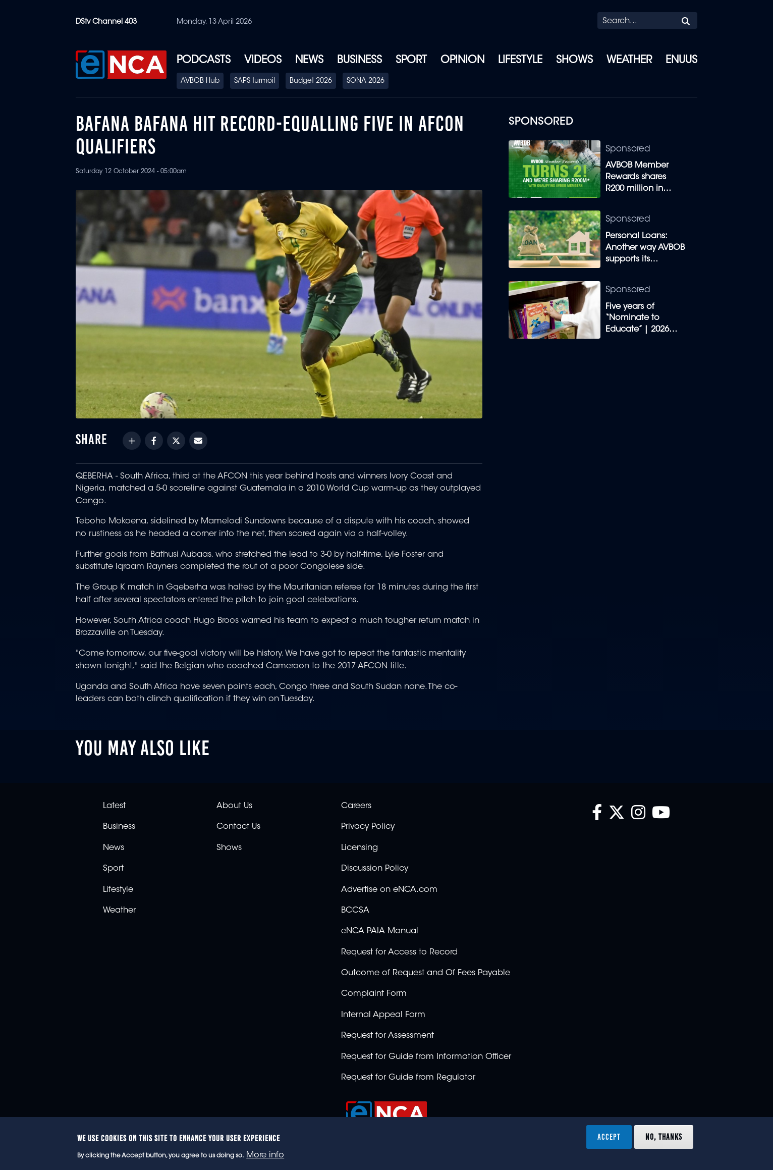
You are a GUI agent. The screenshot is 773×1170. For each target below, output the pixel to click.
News (309, 61)
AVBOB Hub (200, 81)
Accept (609, 1137)
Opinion (462, 61)
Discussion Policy (374, 869)
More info (265, 1155)
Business (359, 61)
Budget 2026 (311, 81)
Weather (629, 61)
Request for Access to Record (399, 952)
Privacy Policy (368, 827)
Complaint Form (374, 994)
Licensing (359, 848)
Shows (574, 61)
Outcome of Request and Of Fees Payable (425, 973)
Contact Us (238, 827)
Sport (411, 61)
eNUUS (681, 61)
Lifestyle (520, 61)
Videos (263, 61)
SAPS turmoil (254, 81)
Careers (356, 806)
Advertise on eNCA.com (389, 890)
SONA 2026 (365, 81)
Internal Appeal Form (383, 1015)
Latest (114, 806)
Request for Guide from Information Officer (426, 1057)
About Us (234, 806)
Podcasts (204, 61)
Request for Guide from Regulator (408, 1078)
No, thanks (663, 1137)
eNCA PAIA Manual (379, 931)
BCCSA (355, 911)
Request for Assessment (387, 1036)
